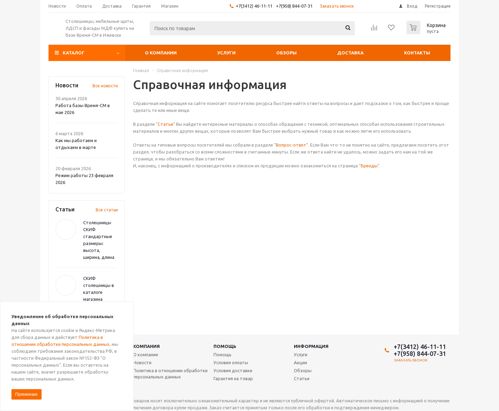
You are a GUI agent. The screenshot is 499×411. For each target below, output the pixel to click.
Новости (142, 362)
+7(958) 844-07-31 (294, 5)
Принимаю (26, 394)
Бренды (369, 165)
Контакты (417, 52)
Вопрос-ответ (291, 144)
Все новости (105, 86)
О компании (161, 52)
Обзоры (286, 52)
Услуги (226, 52)
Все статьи (107, 210)
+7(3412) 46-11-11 (254, 5)
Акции (300, 362)
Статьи (165, 124)
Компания (146, 346)
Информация (311, 346)
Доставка (350, 52)
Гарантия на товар (233, 378)
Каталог (74, 52)
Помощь (224, 346)
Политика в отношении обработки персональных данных (170, 373)
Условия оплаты (230, 362)
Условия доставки (232, 370)
